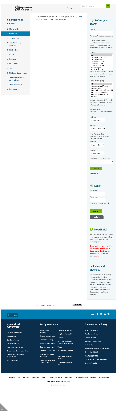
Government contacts (14, 350)
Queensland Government (13, 343)
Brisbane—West (101, 84)
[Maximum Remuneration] (97, 171)
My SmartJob (14, 56)
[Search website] (93, 8)
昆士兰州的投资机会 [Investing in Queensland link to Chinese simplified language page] (91, 370)
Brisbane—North (101, 78)
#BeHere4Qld (14, 47)
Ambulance (13, 82)
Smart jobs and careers (94, 22)
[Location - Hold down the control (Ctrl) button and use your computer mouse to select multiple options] (101, 79)
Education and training (47, 361)
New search (94, 191)
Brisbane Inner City (101, 75)
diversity (100, 302)
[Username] (97, 212)
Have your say (12, 354)
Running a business (91, 352)
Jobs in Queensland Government (86, 395)
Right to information (55, 395)
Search (108, 8)
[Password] (97, 218)
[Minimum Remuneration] (97, 163)
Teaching (12, 77)
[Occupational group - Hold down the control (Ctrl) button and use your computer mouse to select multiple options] (101, 108)
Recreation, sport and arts (65, 381)
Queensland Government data (17, 369)
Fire (10, 86)
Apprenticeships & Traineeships (101, 108)
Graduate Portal (15, 102)
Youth (60, 365)
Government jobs (13, 361)
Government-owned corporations (17, 96)
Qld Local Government (18, 91)
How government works (15, 365)
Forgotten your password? (99, 221)
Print (79, 35)
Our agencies (14, 107)
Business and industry (33, 15)
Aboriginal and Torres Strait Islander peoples (65, 360)
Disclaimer (35, 395)
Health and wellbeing (47, 368)
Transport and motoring (44, 349)
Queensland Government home (24, 22)
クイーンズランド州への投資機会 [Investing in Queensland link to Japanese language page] (96, 377)
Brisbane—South (101, 80)
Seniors (60, 355)
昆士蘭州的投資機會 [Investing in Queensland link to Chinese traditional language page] (91, 374)
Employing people (91, 355)
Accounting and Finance (101, 104)
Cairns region (101, 86)
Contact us (71, 8)
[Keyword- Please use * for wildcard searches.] (101, 51)
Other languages (104, 395)
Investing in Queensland (93, 359)
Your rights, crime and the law (65, 375)
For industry (89, 363)
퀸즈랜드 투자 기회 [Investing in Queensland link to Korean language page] (91, 381)
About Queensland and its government (48, 379)
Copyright (26, 395)
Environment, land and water (65, 370)
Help (19, 395)
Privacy (44, 395)
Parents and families (65, 348)
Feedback (12, 333)
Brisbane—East (101, 82)
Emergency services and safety (47, 373)
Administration (101, 106)
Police (11, 72)
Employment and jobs (71, 22)
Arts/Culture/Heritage (101, 110)
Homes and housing (46, 358)
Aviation (101, 114)
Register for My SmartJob (15, 62)
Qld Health (13, 68)
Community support (47, 365)
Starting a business (91, 348)
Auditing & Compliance (101, 112)
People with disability (65, 352)
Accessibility (69, 395)
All (101, 73)
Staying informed (13, 358)
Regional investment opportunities (97, 366)
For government (12, 378)
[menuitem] (19, 351)
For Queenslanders (14, 15)
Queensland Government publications (15, 373)
